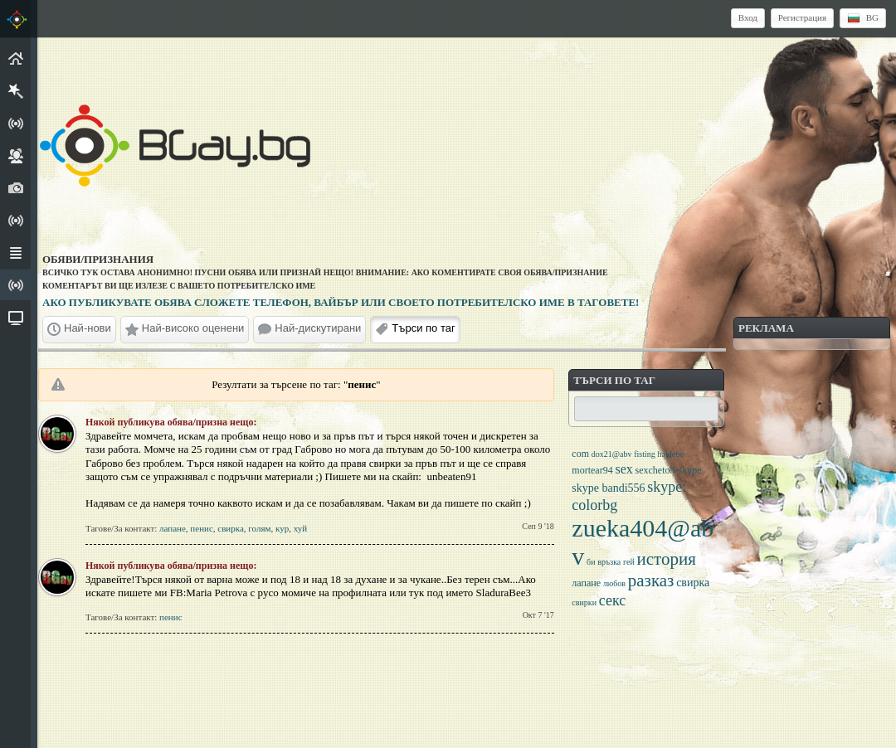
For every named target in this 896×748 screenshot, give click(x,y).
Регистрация (802, 17)
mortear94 (592, 470)
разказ (651, 580)
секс (612, 600)
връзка (609, 561)
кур (282, 528)
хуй (300, 528)
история (666, 559)
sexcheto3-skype (668, 470)
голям (259, 528)
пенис (201, 528)
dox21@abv (612, 454)
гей (629, 561)
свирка (230, 528)
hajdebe (670, 454)
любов (614, 583)
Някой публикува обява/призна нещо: (170, 422)
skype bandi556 (608, 488)
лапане (172, 528)
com (580, 453)
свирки (584, 602)
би (591, 561)
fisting (644, 454)
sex (623, 469)
